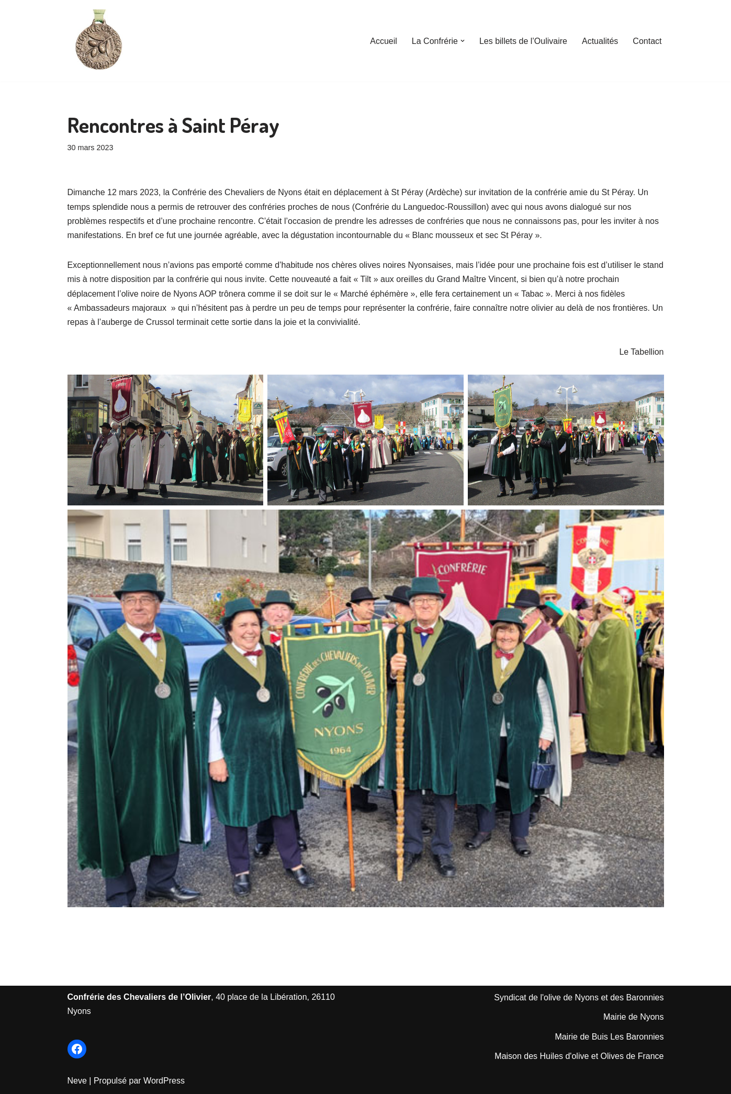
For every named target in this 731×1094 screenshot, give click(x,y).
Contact (647, 41)
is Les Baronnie (630, 1036)
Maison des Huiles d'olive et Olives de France (578, 1056)
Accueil (383, 41)
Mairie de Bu (578, 1036)
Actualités (600, 41)
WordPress (164, 1080)
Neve (77, 1080)
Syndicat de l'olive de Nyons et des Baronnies (578, 997)
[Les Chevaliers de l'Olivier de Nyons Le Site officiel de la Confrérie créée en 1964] (99, 40)
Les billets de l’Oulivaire (523, 41)
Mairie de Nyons (633, 1016)
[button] (462, 41)
